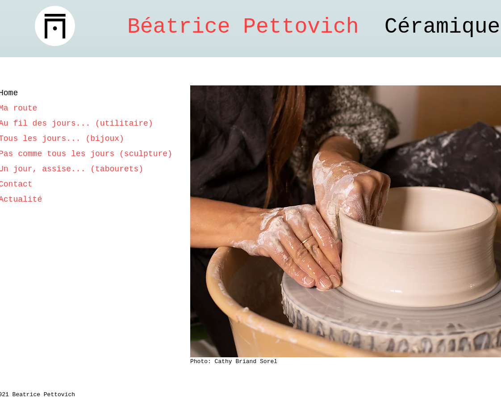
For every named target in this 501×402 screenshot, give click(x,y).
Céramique (313, 27)
